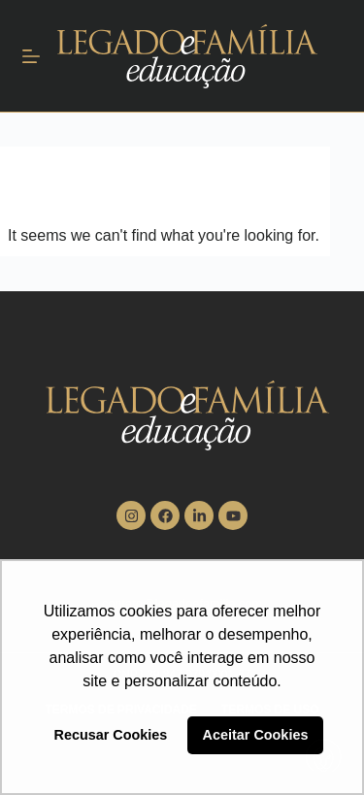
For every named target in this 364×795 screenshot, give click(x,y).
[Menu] (31, 56)
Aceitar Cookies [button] (256, 735)
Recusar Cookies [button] (111, 735)
